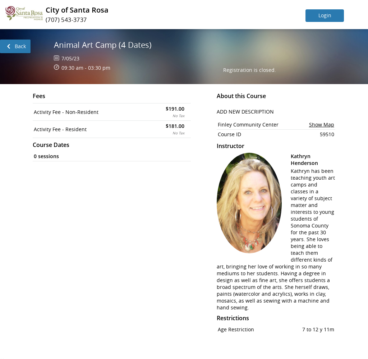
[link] (15, 46)
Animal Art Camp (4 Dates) (103, 45)
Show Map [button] (321, 124)
